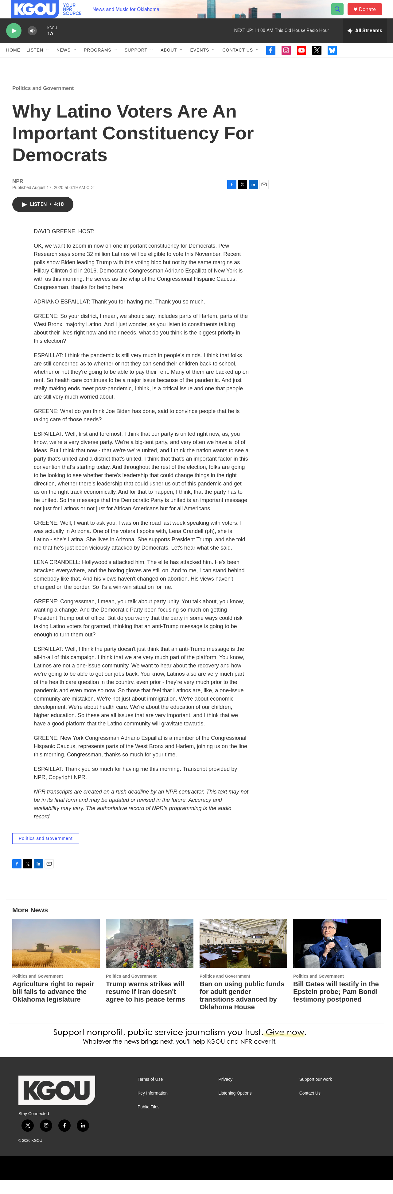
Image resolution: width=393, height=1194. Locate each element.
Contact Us (237, 63)
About (169, 63)
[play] (14, 44)
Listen (34, 63)
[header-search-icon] (340, 16)
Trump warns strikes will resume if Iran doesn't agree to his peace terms (145, 1005)
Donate (371, 16)
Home (13, 63)
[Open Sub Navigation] (47, 63)
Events (199, 63)
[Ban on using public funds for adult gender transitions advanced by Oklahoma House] (243, 957)
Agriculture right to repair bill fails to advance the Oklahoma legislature (53, 1005)
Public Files (149, 1121)
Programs (97, 63)
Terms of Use (150, 1093)
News (63, 63)
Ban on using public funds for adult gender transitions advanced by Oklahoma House (242, 1009)
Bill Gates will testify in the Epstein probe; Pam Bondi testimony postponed (336, 1005)
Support (136, 63)
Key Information (153, 1107)
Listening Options (234, 1107)
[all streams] (365, 44)
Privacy (225, 1093)
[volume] (32, 45)
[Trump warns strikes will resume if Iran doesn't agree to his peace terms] (149, 957)
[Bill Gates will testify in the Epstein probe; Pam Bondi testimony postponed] (337, 957)
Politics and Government (43, 102)
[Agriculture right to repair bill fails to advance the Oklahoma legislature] (56, 957)
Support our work (315, 1093)
